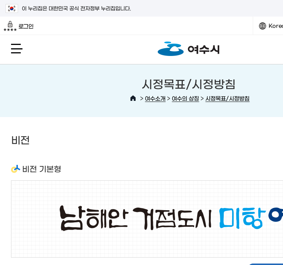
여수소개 (155, 98)
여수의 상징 (185, 98)
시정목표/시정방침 (227, 98)
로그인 (19, 26)
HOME (133, 98)
